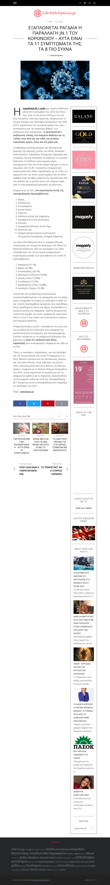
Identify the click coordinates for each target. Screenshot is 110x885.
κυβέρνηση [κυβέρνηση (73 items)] (74, 861)
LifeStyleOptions (56, 55)
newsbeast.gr (27, 391)
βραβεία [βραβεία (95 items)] (34, 857)
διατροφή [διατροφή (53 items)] (66, 858)
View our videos (84, 508)
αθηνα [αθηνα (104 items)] (90, 853)
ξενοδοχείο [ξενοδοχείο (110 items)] (33, 865)
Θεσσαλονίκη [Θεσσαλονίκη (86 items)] (63, 849)
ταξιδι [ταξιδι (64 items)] (49, 869)
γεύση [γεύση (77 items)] (59, 857)
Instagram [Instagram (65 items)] (29, 849)
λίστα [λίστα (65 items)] (82, 862)
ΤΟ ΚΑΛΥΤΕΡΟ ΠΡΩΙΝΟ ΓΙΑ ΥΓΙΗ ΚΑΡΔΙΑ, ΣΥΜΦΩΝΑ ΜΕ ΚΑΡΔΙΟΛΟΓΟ (59, 444)
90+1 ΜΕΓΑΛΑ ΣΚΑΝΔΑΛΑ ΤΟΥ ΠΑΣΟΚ (81, 754)
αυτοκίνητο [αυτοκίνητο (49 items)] (15, 858)
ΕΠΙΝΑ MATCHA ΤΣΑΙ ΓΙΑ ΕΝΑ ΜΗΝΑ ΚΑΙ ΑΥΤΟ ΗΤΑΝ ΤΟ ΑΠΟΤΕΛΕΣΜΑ (40, 444)
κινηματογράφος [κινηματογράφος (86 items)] (45, 861)
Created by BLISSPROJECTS (41, 880)
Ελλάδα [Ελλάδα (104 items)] (50, 849)
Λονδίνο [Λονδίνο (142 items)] (36, 853)
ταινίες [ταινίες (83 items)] (42, 869)
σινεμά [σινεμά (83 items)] (91, 865)
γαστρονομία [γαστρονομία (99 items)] (47, 857)
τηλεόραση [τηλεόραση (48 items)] (55, 870)
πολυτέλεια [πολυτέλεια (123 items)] (66, 865)
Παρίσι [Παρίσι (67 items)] (70, 853)
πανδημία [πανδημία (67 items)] (46, 866)
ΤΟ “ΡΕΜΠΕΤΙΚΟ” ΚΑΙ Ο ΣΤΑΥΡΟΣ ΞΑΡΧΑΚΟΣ (54, 468)
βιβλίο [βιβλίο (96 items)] (24, 857)
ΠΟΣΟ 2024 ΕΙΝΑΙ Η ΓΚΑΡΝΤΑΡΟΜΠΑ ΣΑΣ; (27, 468)
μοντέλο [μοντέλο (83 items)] (90, 861)
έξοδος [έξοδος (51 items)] (82, 854)
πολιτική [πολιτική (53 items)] (54, 866)
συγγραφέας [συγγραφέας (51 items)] (15, 870)
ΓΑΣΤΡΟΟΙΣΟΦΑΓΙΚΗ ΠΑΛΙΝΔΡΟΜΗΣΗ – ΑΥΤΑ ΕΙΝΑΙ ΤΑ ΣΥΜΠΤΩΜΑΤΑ (21, 445)
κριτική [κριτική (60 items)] (65, 862)
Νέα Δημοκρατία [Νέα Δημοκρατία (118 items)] (54, 853)
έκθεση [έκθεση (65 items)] (77, 853)
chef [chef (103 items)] (14, 849)
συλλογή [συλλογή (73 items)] (25, 869)
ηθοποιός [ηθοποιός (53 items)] (31, 862)
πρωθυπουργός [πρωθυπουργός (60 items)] (80, 866)
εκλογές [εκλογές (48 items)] (72, 858)
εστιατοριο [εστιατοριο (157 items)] (85, 857)
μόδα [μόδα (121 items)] (15, 865)
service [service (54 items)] (42, 850)
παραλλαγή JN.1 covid (34, 108)
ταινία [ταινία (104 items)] (33, 869)
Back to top (92, 880)
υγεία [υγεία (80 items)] (62, 869)
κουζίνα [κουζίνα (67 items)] (58, 861)
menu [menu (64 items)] (37, 849)
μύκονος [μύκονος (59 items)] (22, 866)
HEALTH (49, 22)
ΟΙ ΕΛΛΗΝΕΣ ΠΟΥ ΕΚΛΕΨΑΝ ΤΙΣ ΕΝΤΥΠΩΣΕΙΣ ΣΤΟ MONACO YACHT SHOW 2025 (82, 580)
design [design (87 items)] (21, 849)
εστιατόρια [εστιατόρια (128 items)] (19, 861)
